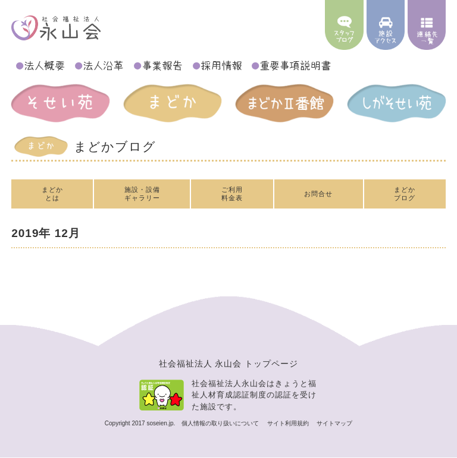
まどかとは (52, 193)
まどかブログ (404, 193)
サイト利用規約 (289, 423)
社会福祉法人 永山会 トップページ (229, 363)
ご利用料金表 (232, 193)
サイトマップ (334, 423)
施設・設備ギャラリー (142, 193)
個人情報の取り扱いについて (221, 423)
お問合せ (318, 193)
